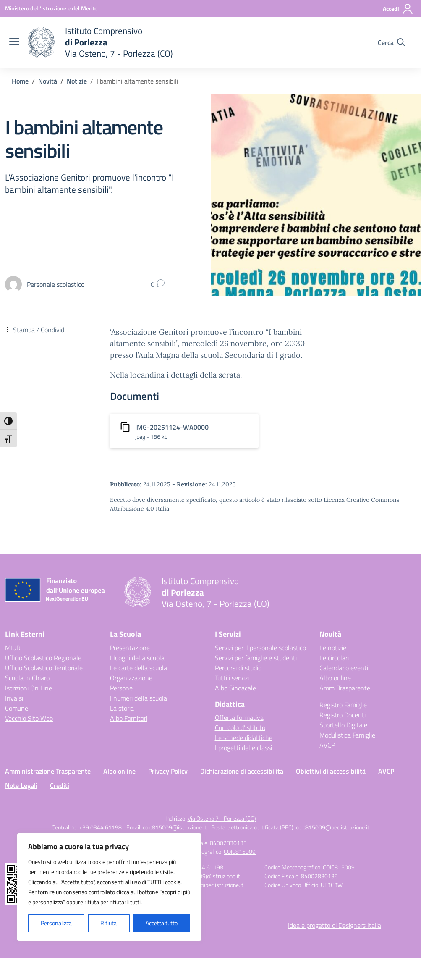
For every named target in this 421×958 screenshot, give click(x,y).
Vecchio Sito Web (29, 718)
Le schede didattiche (243, 737)
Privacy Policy (168, 771)
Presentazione (130, 648)
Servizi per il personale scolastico (260, 648)
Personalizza (56, 923)
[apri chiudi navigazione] (14, 42)
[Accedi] (398, 9)
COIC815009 (240, 851)
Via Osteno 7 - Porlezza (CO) (222, 818)
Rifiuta (108, 923)
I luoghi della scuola (137, 658)
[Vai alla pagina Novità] (47, 81)
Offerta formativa (239, 717)
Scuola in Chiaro (27, 678)
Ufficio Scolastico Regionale (43, 658)
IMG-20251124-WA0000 (172, 427)
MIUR (13, 648)
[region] (109, 887)
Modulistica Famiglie (347, 735)
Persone (121, 688)
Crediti (59, 785)
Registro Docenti (342, 715)
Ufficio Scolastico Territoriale (44, 668)
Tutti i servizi (232, 678)
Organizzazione (131, 678)
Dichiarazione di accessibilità (241, 771)
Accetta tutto (162, 923)
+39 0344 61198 (100, 827)
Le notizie (332, 648)
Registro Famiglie (343, 705)
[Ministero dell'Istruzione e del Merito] (51, 8)
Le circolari (334, 658)
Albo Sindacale (235, 688)
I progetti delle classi (243, 748)
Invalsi (14, 698)
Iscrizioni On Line (28, 688)
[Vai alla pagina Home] (20, 81)
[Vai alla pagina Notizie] (77, 81)
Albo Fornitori (128, 718)
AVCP (327, 745)
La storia (122, 708)
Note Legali (21, 785)
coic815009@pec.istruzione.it (332, 827)
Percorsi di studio (238, 668)
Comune (16, 708)
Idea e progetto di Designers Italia (334, 925)
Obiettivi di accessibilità (331, 771)
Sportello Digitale (343, 725)
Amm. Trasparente (344, 688)
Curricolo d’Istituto (240, 727)
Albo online (335, 678)
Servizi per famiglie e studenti (256, 658)
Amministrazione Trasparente (48, 771)
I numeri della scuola (138, 698)
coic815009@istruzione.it (175, 827)
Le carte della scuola (138, 668)
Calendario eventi (343, 668)
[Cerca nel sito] (391, 42)
